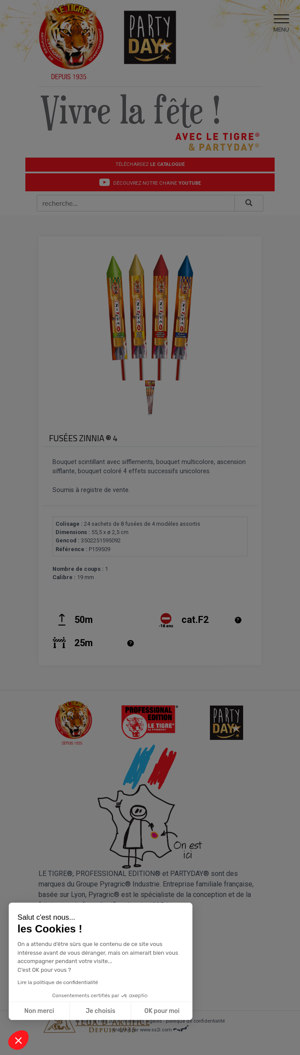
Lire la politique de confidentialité (57, 982)
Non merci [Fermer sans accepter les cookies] (39, 1011)
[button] (18, 1040)
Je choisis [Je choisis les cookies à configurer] (100, 1011)
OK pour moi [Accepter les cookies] (161, 1011)
